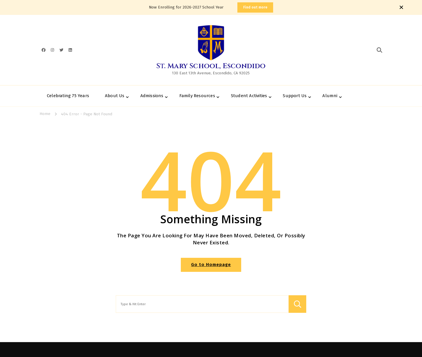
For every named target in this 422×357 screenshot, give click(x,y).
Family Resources (197, 95)
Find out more (255, 7)
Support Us (295, 95)
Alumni (329, 95)
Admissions (152, 95)
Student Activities (249, 95)
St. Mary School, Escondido (211, 66)
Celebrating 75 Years (68, 95)
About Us (115, 95)
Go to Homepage (211, 264)
